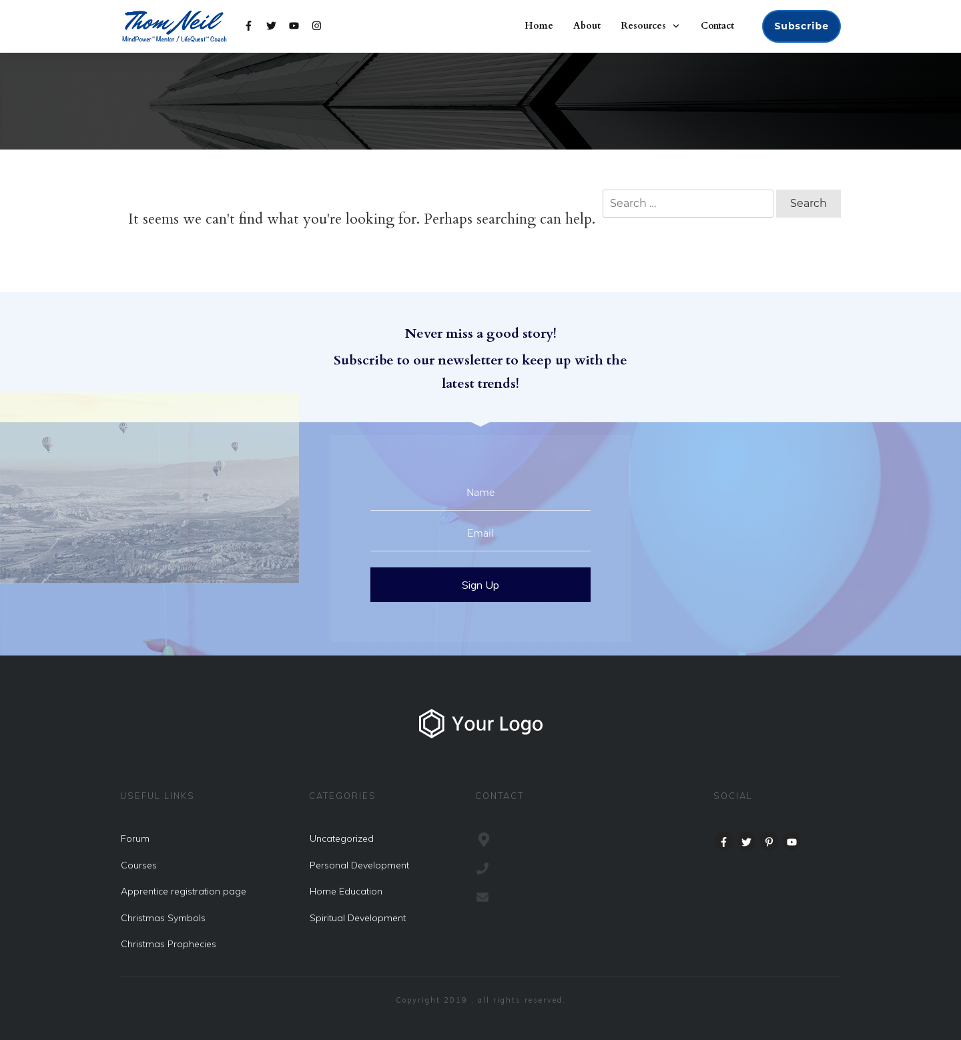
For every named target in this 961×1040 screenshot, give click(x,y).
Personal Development (359, 865)
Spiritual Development (358, 918)
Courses (139, 865)
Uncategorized (342, 838)
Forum (135, 838)
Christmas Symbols (163, 918)
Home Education (346, 891)
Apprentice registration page (183, 891)
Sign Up (480, 584)
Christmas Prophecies (168, 944)
